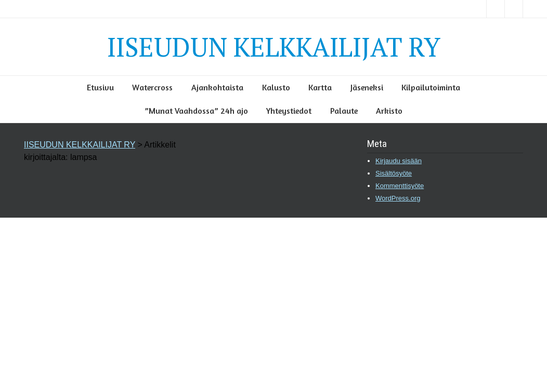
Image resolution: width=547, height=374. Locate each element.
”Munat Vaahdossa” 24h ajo (196, 110)
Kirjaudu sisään (398, 161)
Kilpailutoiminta (430, 87)
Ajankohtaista (217, 87)
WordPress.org (397, 198)
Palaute (344, 110)
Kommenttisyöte (399, 186)
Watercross (152, 87)
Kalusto (276, 87)
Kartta (320, 87)
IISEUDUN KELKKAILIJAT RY (273, 47)
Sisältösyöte (393, 173)
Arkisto (389, 110)
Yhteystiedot (288, 110)
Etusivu (100, 87)
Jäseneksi (366, 87)
